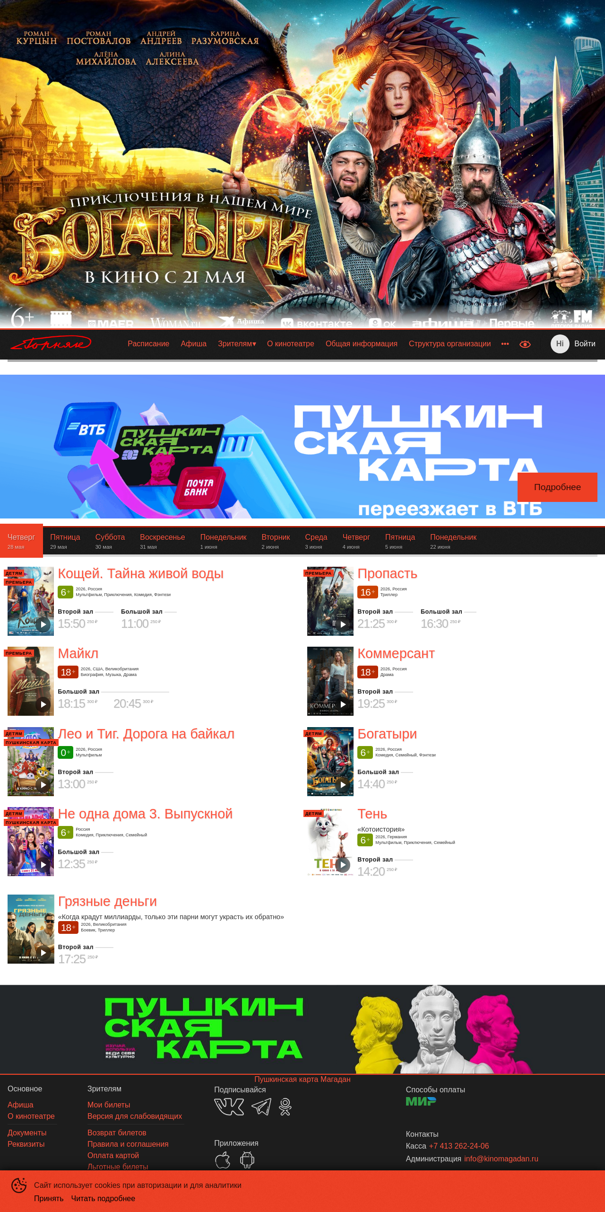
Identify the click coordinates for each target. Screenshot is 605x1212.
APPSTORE (222, 1159)
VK (229, 1106)
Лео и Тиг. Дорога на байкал (146, 733)
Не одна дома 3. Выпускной (145, 813)
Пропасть (387, 573)
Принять (49, 1198)
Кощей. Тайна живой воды (141, 573)
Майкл (78, 653)
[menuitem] (148, 343)
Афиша (194, 344)
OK (285, 1106)
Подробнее (557, 487)
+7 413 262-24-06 (459, 1146)
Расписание (148, 344)
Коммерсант (396, 653)
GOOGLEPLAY (247, 1159)
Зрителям (235, 344)
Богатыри (387, 733)
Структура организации (450, 344)
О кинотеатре (290, 344)
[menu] (308, 343)
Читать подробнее (103, 1198)
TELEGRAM (261, 1106)
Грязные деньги (107, 901)
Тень (372, 813)
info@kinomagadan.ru (501, 1159)
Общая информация (362, 344)
